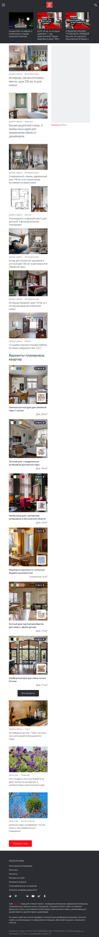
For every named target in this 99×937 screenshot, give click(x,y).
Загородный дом (32, 74)
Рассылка (13, 870)
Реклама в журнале (17, 882)
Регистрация (14, 866)
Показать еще (20, 843)
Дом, (38, 414)
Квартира (29, 121)
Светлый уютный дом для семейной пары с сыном (28, 409)
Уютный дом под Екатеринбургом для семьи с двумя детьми (28, 625)
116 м (44, 685)
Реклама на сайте (17, 878)
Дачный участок (28, 821)
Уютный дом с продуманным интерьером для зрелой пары (28, 463)
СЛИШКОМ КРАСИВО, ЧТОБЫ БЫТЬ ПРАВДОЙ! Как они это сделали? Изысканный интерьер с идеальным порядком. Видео (77, 37)
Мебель (28, 341)
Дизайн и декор (15, 74)
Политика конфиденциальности (23, 890)
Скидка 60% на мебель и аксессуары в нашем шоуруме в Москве (20, 34)
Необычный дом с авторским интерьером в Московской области (28, 517)
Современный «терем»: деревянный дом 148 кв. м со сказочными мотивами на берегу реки (28, 179)
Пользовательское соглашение (23, 886)
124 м (44, 522)
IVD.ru (16, 904)
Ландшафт (25, 775)
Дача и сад (13, 775)
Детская (28, 215)
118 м (44, 631)
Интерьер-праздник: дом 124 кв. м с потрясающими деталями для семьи (28, 305)
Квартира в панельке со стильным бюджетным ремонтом (28, 571)
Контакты (13, 874)
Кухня (27, 729)
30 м (45, 577)
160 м (44, 468)
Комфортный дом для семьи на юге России (28, 680)
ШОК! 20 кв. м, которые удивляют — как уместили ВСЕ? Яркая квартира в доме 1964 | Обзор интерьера (48, 36)
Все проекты (28, 693)
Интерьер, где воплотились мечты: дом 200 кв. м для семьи (26, 81)
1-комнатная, (35, 577)
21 (40, 348)
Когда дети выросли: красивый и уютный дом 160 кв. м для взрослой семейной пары (28, 263)
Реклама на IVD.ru (58, 125)
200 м (44, 414)
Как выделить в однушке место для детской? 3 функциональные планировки (28, 221)
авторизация (26, 866)
